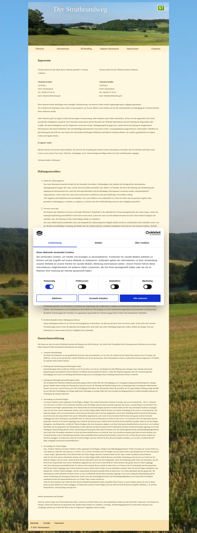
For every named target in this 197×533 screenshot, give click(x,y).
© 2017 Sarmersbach (40, 527)
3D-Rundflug (86, 49)
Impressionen (132, 49)
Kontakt (47, 523)
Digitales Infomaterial (109, 49)
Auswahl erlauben (98, 298)
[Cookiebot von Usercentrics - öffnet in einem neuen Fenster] (148, 233)
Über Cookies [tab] (142, 242)
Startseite (34, 523)
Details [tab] (98, 242)
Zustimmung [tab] (55, 242)
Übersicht (40, 49)
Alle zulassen (140, 298)
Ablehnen (57, 298)
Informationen (63, 49)
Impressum (59, 523)
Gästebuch (155, 49)
